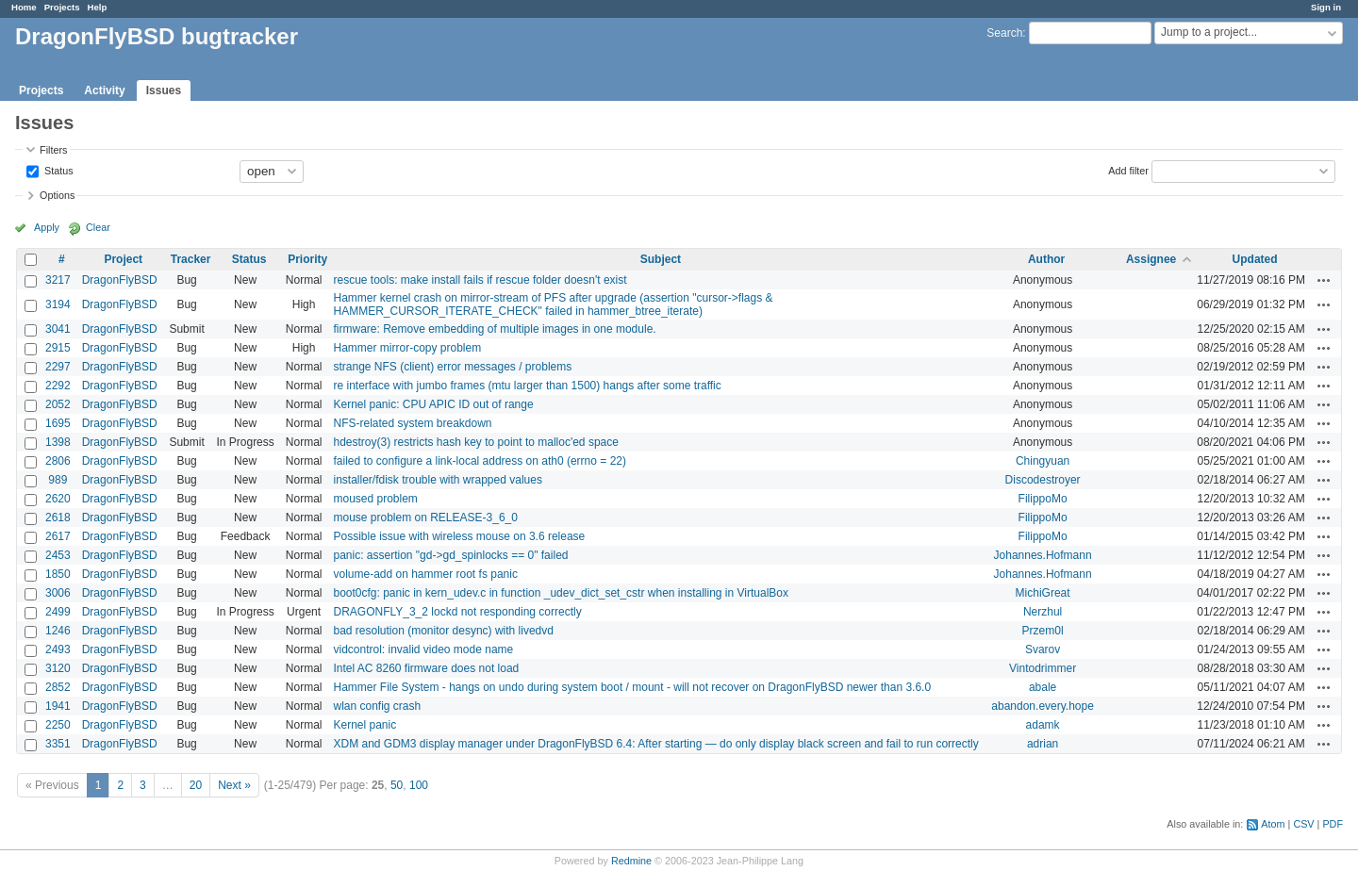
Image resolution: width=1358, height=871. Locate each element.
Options (57, 195)
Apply (46, 227)
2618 (58, 517)
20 (196, 785)
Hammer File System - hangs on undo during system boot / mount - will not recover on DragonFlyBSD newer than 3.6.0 (632, 687)
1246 (58, 630)
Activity (104, 90)
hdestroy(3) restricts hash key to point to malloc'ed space (475, 442)
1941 (58, 706)
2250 (58, 724)
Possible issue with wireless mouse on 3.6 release (459, 536)
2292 (58, 385)
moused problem (375, 498)
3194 (58, 304)
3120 (58, 668)
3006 (58, 593)
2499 (58, 611)
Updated (1255, 259)
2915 (58, 347)
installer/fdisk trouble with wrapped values (437, 479)
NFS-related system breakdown (412, 423)
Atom (1272, 824)
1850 (58, 574)
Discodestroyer (1043, 479)
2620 (58, 498)
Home (24, 7)
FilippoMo (1043, 498)
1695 (58, 423)
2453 (58, 555)
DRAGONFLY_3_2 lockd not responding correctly (457, 611)
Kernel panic (364, 724)
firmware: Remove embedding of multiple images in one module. (494, 329)
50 (396, 785)
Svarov (1042, 649)
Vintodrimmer (1042, 668)
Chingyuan (1042, 461)
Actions (1324, 280)
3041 (58, 329)
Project (123, 259)
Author (1046, 259)
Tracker (191, 259)
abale (1042, 687)
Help (98, 7)
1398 (58, 442)
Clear (98, 227)
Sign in (1326, 7)
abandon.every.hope (1042, 706)
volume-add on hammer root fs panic (425, 574)
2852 (58, 687)
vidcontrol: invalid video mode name (423, 649)
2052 (58, 404)
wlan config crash (377, 706)
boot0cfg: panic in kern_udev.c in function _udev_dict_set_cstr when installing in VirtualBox (560, 593)
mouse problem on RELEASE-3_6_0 (425, 517)
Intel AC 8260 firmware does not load (426, 668)
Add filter (1128, 169)
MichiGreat (1043, 593)
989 (57, 479)
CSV (1303, 824)
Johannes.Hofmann (1043, 555)
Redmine (631, 860)
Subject (660, 259)
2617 (58, 536)
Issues (163, 90)
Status (57, 169)
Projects (62, 7)
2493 (58, 649)
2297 (58, 366)
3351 (58, 743)
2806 (58, 461)
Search (1004, 33)
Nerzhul (1042, 611)
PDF (1332, 824)
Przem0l (1043, 630)
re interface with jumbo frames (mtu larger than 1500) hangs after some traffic (526, 385)
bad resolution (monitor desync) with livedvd (443, 630)
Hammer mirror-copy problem (407, 347)
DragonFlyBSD (119, 280)
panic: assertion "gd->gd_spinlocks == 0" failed (450, 555)
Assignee (1151, 259)
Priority (307, 259)
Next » (234, 785)
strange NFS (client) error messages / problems (452, 366)
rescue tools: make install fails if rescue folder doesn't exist (479, 280)
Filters (53, 150)
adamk (1043, 724)
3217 (58, 280)
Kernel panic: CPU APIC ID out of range (433, 404)
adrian (1042, 743)
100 (418, 785)
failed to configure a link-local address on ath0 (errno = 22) (479, 461)
